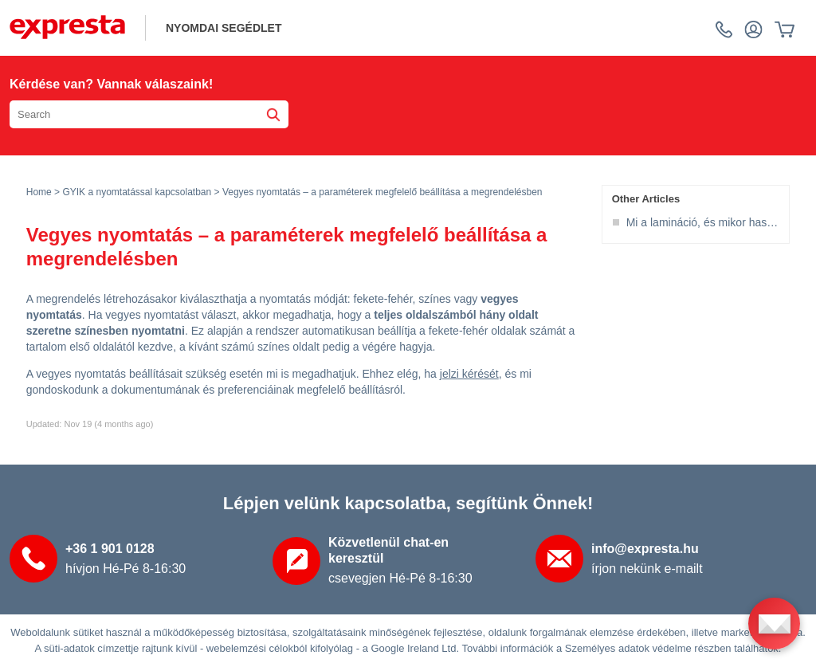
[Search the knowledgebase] (149, 114)
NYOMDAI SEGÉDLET (223, 28)
